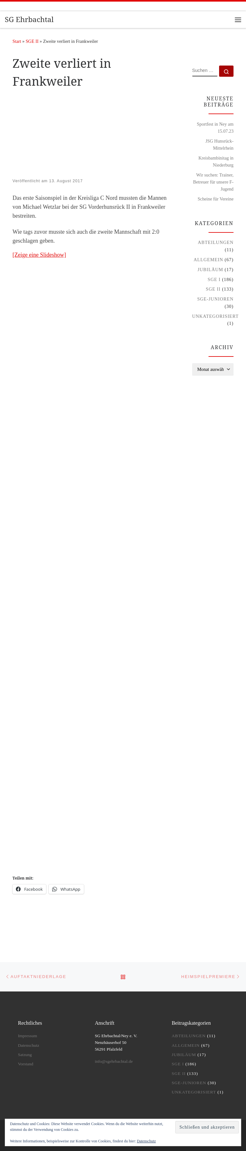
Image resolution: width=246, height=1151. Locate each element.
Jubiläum (210, 269)
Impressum (27, 1035)
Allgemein (208, 259)
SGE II (32, 41)
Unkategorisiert (215, 316)
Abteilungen (216, 242)
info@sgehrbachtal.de (114, 1061)
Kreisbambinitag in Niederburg (216, 161)
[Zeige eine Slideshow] (39, 255)
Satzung (25, 1054)
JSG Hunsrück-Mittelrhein (220, 144)
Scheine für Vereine (216, 198)
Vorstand (25, 1063)
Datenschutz (146, 1141)
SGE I (214, 279)
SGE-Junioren (215, 298)
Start (16, 41)
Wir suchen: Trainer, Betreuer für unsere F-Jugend (213, 182)
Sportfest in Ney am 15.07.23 (215, 127)
